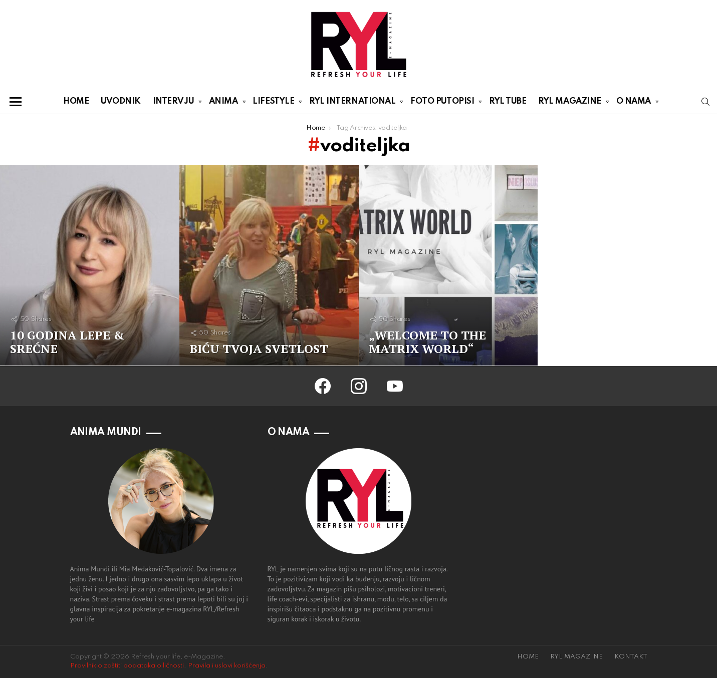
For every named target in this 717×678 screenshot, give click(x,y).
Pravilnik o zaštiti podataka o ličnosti (127, 665)
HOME (76, 101)
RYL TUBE (507, 101)
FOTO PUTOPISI (442, 103)
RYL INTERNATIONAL (352, 103)
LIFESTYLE (273, 103)
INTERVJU (173, 103)
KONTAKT (630, 656)
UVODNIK (121, 101)
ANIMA (223, 103)
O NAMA (633, 103)
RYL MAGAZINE (569, 103)
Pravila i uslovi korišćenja (227, 665)
